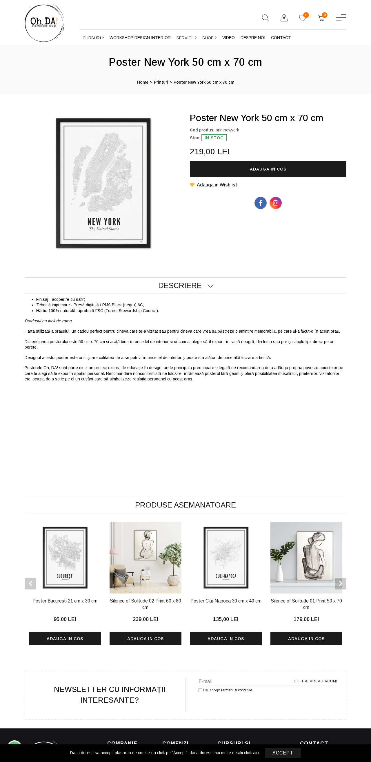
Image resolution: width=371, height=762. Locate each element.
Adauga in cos (268, 169)
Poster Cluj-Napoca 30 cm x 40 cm (225, 600)
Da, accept (225, 690)
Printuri (161, 82)
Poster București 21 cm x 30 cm (64, 600)
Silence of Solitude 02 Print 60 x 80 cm (145, 604)
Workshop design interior (140, 37)
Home (142, 82)
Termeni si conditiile (236, 690)
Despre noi (253, 37)
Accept (282, 752)
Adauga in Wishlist (213, 184)
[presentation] (30, 583)
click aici (251, 752)
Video (228, 37)
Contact (281, 37)
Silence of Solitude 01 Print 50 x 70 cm (306, 604)
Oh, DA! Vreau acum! (320, 681)
